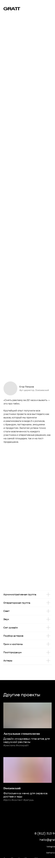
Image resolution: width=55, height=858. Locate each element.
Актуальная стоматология (21, 733)
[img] (49, 6)
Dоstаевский (12, 788)
